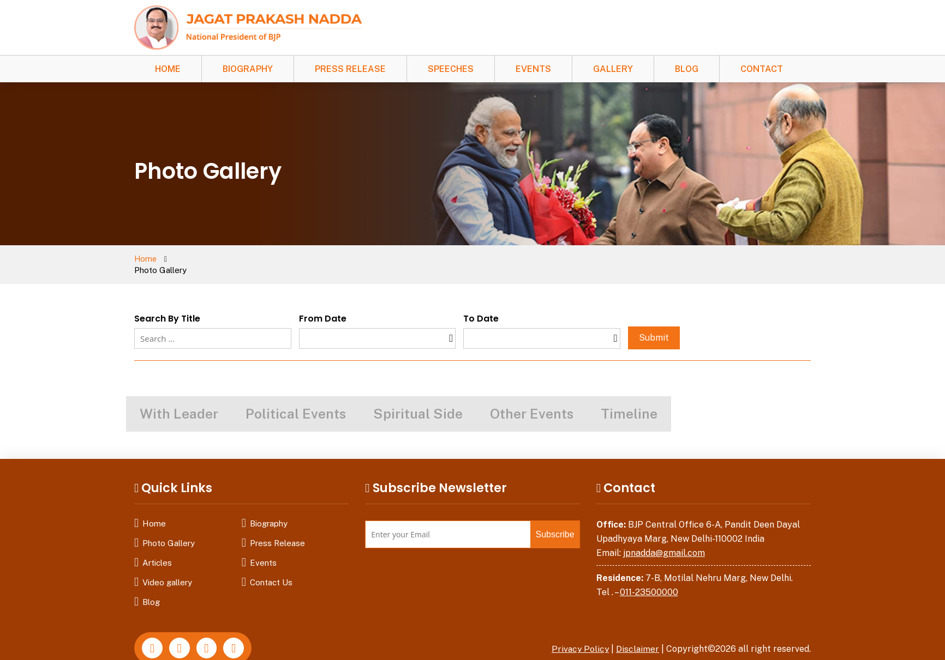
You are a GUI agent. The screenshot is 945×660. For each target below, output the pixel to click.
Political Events (296, 403)
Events (533, 69)
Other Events (531, 403)
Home (168, 69)
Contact (761, 69)
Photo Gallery (168, 532)
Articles (157, 551)
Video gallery (167, 571)
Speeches (451, 69)
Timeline (629, 403)
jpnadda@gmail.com (664, 541)
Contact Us (271, 571)
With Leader (179, 403)
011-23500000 (649, 581)
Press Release (350, 69)
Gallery (613, 69)
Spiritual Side (418, 403)
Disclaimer (637, 638)
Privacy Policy (578, 638)
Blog (686, 69)
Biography (248, 69)
